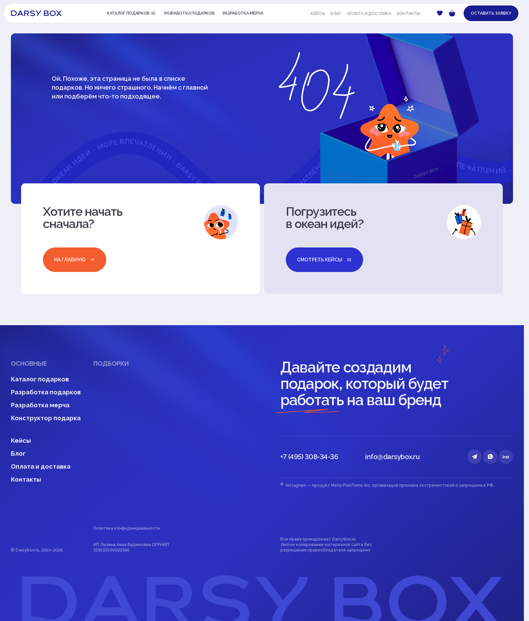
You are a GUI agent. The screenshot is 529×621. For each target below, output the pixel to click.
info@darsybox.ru (392, 457)
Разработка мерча (40, 405)
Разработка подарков (46, 392)
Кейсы (318, 13)
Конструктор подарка (46, 418)
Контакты (408, 13)
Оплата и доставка (369, 13)
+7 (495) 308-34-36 (309, 457)
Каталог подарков (40, 379)
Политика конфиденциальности (126, 528)
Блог (335, 13)
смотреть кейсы (324, 259)
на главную (74, 259)
